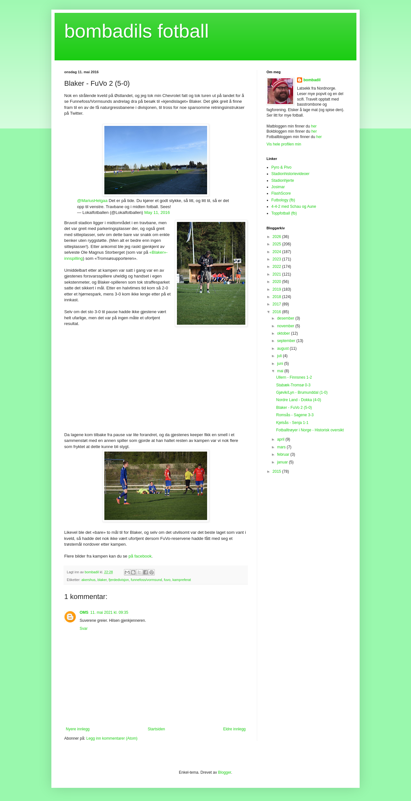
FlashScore (281, 193)
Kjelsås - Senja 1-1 (292, 422)
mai (280, 371)
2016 (277, 312)
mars (282, 447)
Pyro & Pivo (281, 167)
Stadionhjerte (282, 180)
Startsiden (156, 729)
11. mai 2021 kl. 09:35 (109, 612)
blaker (102, 580)
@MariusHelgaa (92, 200)
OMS (84, 612)
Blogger (224, 772)
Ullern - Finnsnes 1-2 (294, 377)
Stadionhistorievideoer (290, 174)
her (314, 126)
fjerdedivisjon (119, 580)
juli (280, 356)
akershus (89, 580)
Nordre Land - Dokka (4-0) (298, 400)
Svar (84, 628)
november (286, 326)
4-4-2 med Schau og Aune (293, 206)
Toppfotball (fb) (284, 213)
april (281, 439)
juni (280, 363)
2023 (277, 259)
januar (283, 462)
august (283, 348)
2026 (277, 236)
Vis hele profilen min (284, 144)
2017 (277, 304)
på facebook (140, 556)
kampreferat (181, 580)
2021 (277, 274)
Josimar (278, 187)
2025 (277, 244)
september (286, 341)
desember (286, 318)
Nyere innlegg (78, 729)
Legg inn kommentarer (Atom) (111, 738)
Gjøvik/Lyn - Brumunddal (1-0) (302, 392)
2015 (277, 471)
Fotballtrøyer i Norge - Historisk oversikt (310, 430)
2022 (277, 266)
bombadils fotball (136, 31)
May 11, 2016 (157, 212)
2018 (277, 297)
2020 (277, 281)
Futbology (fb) (283, 200)
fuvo (167, 580)
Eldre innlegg (234, 729)
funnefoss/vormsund (146, 580)
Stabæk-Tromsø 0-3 (293, 385)
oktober (284, 333)
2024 (277, 252)
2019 (277, 289)
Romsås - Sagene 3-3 (295, 415)
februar (283, 454)
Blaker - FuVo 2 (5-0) (294, 407)
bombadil (311, 80)
